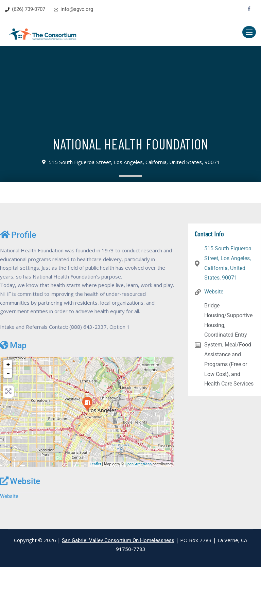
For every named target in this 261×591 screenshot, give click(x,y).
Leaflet (95, 487)
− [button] (8, 396)
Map (13, 368)
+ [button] (8, 387)
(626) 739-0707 (28, 9)
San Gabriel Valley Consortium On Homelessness (118, 564)
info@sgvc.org (76, 9)
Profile (18, 235)
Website (20, 504)
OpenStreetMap (138, 487)
